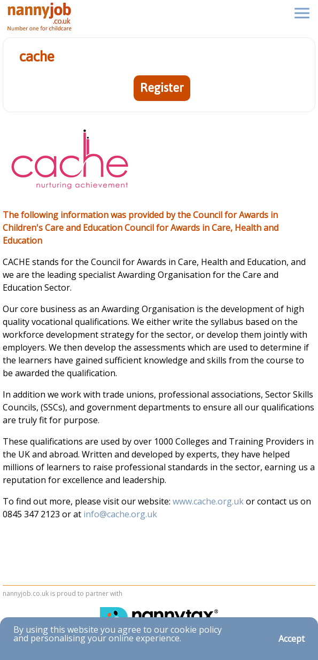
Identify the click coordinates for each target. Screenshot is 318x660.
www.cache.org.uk (209, 501)
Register (162, 87)
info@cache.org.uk (120, 514)
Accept (291, 639)
